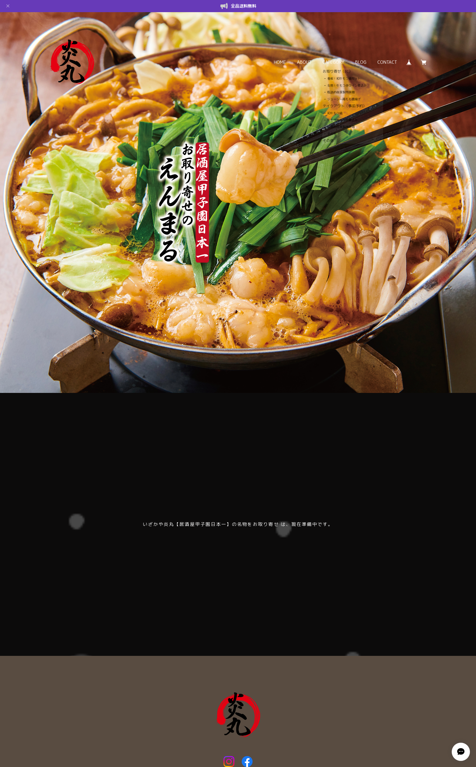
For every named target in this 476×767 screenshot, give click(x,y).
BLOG (360, 62)
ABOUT (304, 62)
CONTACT (387, 62)
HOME (280, 62)
